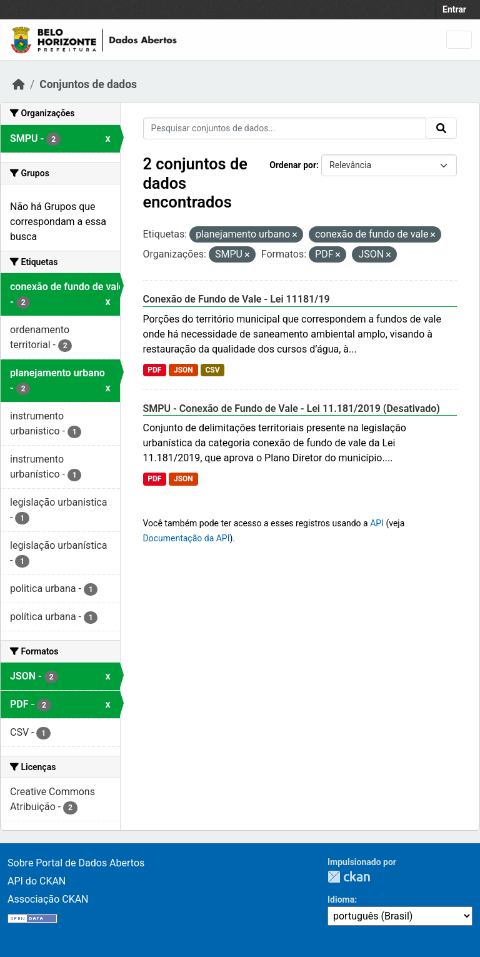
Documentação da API (186, 538)
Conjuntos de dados (88, 84)
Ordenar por (292, 165)
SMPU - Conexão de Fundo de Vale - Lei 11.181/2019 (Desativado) (291, 408)
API (377, 523)
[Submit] (441, 128)
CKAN (349, 876)
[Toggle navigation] (459, 40)
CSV (212, 370)
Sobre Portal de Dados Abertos (76, 863)
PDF (154, 370)
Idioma (341, 899)
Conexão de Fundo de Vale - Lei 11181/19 (236, 299)
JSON (183, 370)
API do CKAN (37, 881)
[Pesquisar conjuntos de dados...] (285, 128)
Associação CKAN (48, 899)
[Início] (18, 84)
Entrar (454, 9)
